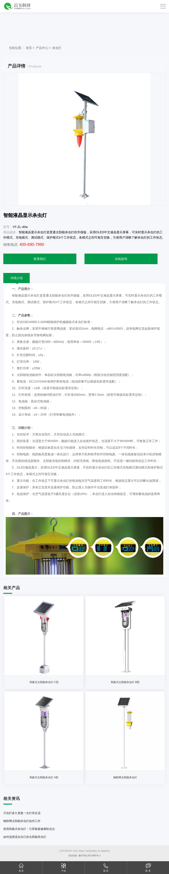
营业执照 (72, 855)
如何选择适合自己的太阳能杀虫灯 (24, 837)
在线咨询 (121, 259)
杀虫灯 (56, 48)
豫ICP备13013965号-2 (90, 855)
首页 (29, 48)
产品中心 (42, 48)
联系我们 (40, 259)
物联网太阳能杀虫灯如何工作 (21, 821)
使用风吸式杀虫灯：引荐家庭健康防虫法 (29, 829)
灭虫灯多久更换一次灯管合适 (21, 813)
